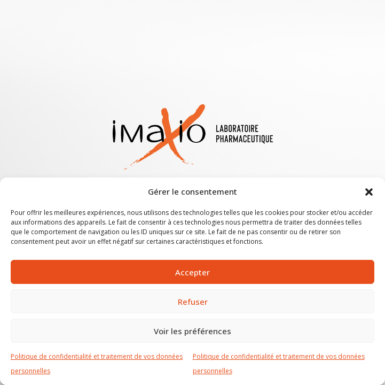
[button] (369, 191)
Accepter (192, 272)
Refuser (193, 301)
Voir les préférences (192, 331)
